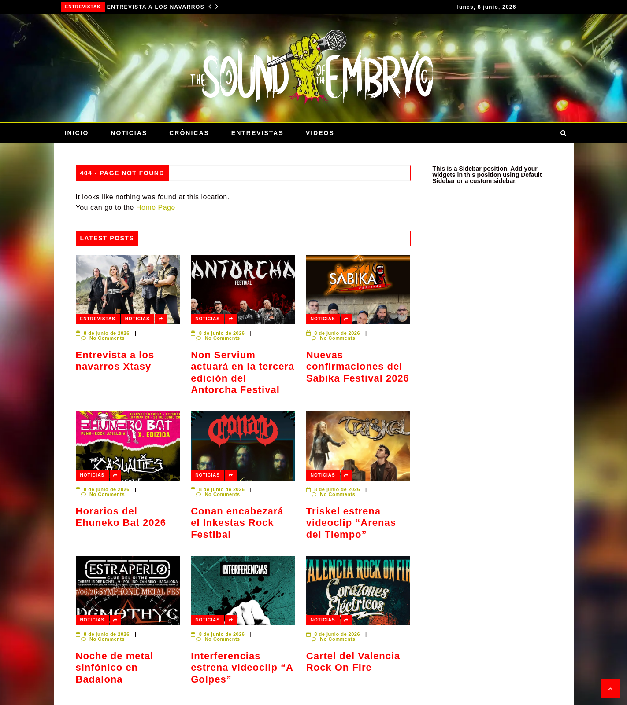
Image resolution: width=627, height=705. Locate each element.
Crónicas (189, 132)
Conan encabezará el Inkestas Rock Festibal (237, 523)
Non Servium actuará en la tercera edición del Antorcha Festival (242, 372)
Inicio (77, 132)
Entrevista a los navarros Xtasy (160, 7)
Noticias (129, 132)
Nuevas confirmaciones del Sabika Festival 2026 (357, 366)
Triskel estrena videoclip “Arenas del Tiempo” (351, 523)
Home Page (155, 207)
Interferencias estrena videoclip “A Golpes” (242, 667)
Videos (320, 132)
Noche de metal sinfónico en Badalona (115, 667)
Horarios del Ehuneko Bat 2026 (121, 517)
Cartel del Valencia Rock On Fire (353, 661)
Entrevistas (82, 6)
